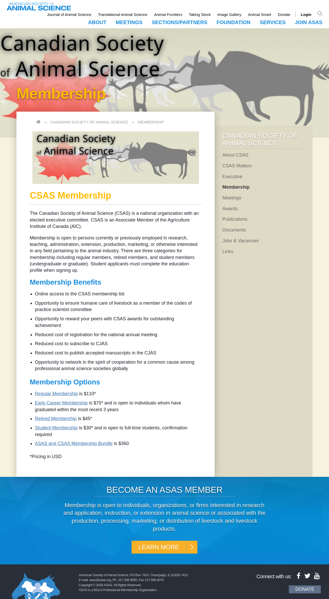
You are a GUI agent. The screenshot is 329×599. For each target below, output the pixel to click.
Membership (151, 122)
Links (227, 251)
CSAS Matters (237, 165)
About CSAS (235, 155)
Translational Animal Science (123, 14)
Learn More (158, 547)
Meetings (129, 22)
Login (306, 14)
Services (273, 22)
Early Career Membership (61, 402)
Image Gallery (229, 14)
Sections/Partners (179, 22)
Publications (234, 219)
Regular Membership (56, 393)
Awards (230, 208)
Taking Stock (200, 14)
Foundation (234, 22)
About (97, 22)
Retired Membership (56, 418)
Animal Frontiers (168, 14)
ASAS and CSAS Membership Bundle (74, 443)
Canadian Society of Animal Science (89, 122)
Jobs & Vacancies (240, 240)
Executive (232, 176)
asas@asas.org (100, 580)
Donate (284, 14)
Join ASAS (308, 22)
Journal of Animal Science (69, 14)
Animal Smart (259, 14)
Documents (234, 230)
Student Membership (56, 427)
